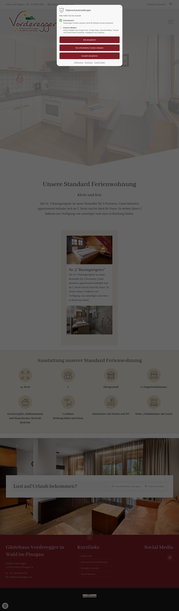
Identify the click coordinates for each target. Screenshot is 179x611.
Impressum (89, 63)
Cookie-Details (99, 63)
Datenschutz (78, 63)
